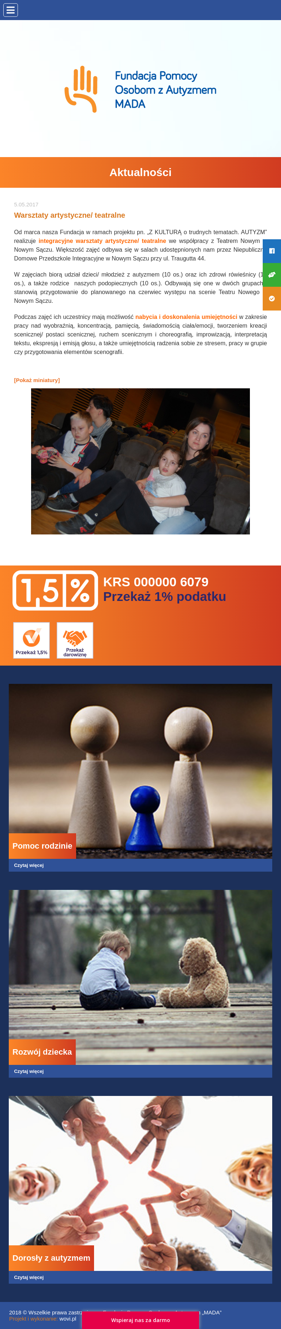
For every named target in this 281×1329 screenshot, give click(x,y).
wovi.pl (68, 1318)
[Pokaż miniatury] (37, 380)
